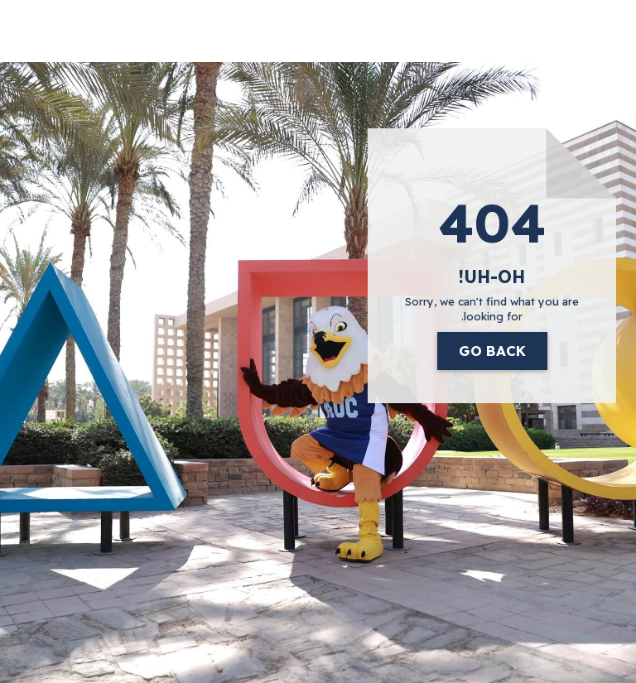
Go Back (492, 350)
